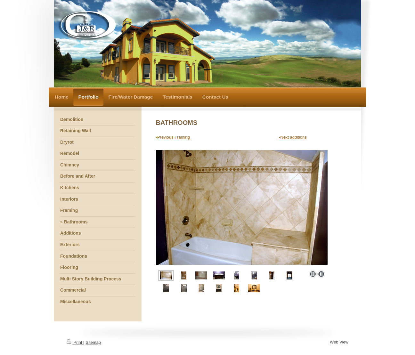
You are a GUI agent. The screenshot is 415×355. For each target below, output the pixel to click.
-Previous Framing (173, 137)
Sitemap (93, 342)
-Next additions (292, 137)
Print (75, 342)
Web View (339, 342)
